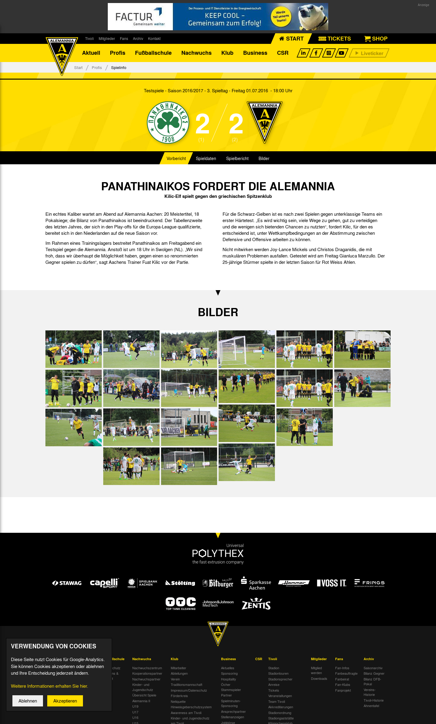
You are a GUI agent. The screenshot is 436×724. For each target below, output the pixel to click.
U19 (135, 706)
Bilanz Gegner (374, 673)
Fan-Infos (342, 667)
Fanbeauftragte (346, 673)
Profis (117, 53)
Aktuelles (227, 667)
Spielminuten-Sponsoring (231, 703)
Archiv (138, 38)
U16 (135, 717)
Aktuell (91, 53)
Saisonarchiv (373, 667)
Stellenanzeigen (232, 717)
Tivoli (89, 38)
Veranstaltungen (280, 695)
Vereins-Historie (370, 692)
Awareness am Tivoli (186, 712)
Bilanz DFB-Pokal (372, 681)
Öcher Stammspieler (231, 687)
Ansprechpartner (233, 711)
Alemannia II (141, 700)
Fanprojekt (343, 690)
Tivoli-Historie (374, 700)
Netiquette (178, 701)
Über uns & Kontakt (110, 676)
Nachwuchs (196, 53)
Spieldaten (206, 159)
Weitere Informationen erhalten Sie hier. (49, 691)
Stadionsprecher (280, 678)
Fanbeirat (342, 678)
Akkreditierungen (280, 707)
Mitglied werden (316, 670)
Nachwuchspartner (146, 678)
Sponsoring (229, 673)
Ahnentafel (371, 705)
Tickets (273, 690)
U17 (135, 711)
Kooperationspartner (147, 673)
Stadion (273, 667)
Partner (226, 695)
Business (255, 53)
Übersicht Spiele (144, 695)
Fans (124, 38)
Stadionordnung (279, 712)
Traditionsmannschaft (186, 684)
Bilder (264, 159)
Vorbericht (176, 159)
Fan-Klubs (342, 684)
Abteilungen (179, 673)
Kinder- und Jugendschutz (142, 687)
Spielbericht (237, 159)
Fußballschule (153, 53)
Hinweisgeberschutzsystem (191, 707)
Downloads (319, 678)
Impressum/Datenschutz (189, 690)
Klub (227, 53)
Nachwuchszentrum (147, 667)
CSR (283, 53)
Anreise (273, 684)
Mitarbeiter (178, 667)
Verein (175, 678)
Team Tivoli (276, 701)
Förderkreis (179, 695)
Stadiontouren (278, 673)
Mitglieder (107, 38)
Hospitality (228, 678)
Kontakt (154, 38)
